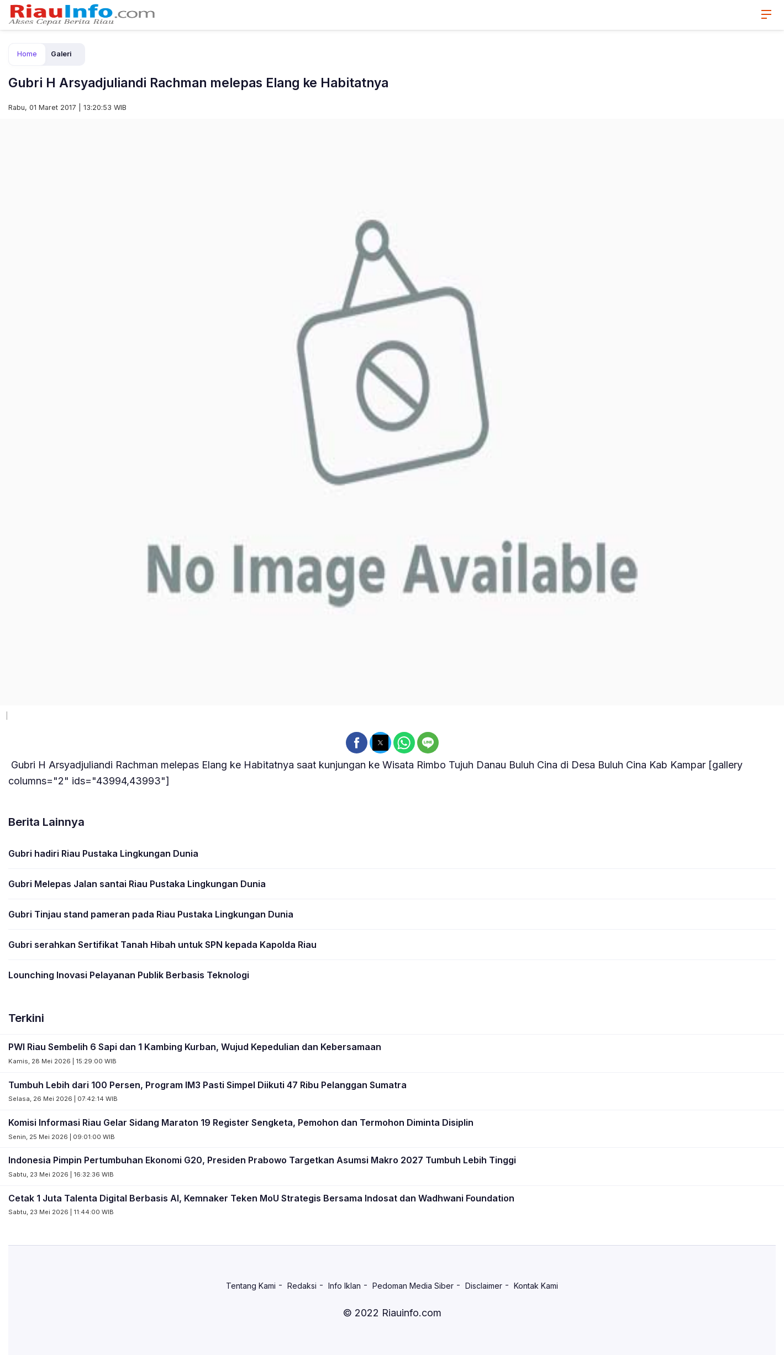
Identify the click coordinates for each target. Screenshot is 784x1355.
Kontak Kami (536, 1285)
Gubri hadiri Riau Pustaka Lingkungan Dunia (103, 853)
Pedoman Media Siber (413, 1285)
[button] (357, 743)
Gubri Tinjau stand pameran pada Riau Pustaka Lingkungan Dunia (150, 914)
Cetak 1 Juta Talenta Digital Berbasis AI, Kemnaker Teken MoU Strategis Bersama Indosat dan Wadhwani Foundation (261, 1198)
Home (27, 54)
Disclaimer (483, 1285)
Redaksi (302, 1285)
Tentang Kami (251, 1285)
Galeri (61, 54)
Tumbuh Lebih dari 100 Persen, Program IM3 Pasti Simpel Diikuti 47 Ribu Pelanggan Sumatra (207, 1084)
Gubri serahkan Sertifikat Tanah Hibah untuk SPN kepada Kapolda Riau (162, 944)
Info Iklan (344, 1285)
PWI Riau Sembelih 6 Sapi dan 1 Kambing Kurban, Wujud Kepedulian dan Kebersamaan (194, 1046)
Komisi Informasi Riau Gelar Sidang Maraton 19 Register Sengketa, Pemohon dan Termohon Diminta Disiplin (240, 1122)
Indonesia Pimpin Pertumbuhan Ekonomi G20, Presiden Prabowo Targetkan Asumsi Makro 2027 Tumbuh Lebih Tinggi (262, 1160)
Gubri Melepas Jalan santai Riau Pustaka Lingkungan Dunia (137, 883)
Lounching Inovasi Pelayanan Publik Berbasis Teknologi (128, 974)
